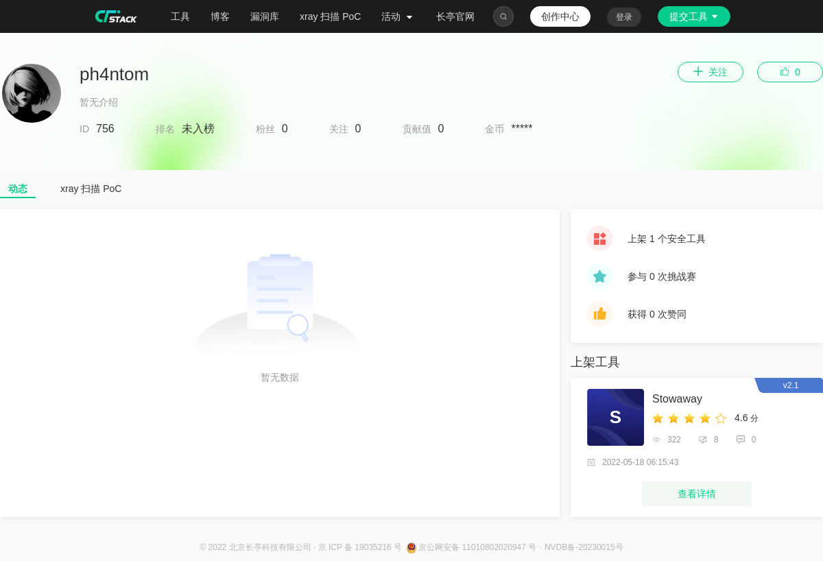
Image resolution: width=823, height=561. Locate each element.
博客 (220, 16)
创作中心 (560, 16)
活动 (398, 16)
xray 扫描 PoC (330, 16)
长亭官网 (455, 16)
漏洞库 (264, 16)
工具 (180, 16)
